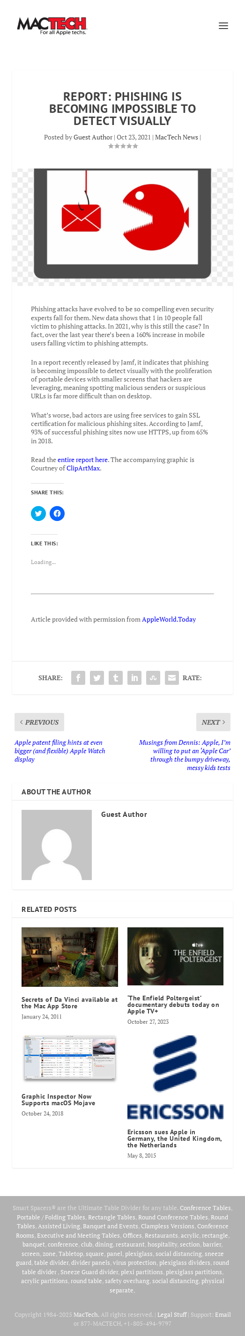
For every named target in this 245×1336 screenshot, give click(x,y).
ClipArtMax (83, 467)
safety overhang (127, 1281)
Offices (132, 1235)
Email (223, 1314)
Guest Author (93, 136)
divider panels (90, 1262)
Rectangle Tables (111, 1217)
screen (31, 1253)
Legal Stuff (171, 1314)
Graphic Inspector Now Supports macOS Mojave (59, 1099)
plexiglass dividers (184, 1262)
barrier (212, 1244)
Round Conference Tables (173, 1217)
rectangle (215, 1235)
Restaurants (161, 1235)
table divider (51, 1262)
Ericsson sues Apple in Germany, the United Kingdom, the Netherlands (174, 1138)
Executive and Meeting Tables (78, 1235)
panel (114, 1253)
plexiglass (139, 1253)
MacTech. (86, 1314)
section (190, 1244)
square (95, 1253)
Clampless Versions (167, 1226)
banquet (33, 1244)
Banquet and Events (110, 1226)
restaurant (130, 1244)
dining (104, 1244)
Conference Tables (205, 1208)
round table (86, 1281)
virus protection (134, 1262)
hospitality (162, 1244)
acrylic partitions (44, 1281)
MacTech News (176, 136)
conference (63, 1244)
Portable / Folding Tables (51, 1217)
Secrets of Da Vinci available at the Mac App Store (70, 1002)
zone (49, 1253)
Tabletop (71, 1253)
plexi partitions (142, 1272)
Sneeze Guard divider (89, 1272)
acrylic (190, 1235)
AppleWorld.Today (169, 619)
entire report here (83, 459)
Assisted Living (59, 1226)
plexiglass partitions (194, 1272)
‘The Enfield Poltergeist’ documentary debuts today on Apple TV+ (173, 1004)
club (86, 1244)
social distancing (179, 1253)
